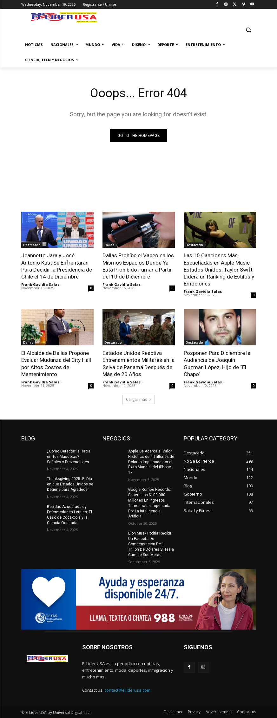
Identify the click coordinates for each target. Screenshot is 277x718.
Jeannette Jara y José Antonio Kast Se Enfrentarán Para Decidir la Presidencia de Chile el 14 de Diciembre (56, 265)
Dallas (109, 245)
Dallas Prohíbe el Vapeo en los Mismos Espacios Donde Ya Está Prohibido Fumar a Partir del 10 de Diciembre (138, 265)
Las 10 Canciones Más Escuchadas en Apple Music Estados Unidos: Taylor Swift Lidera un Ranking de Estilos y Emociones (219, 269)
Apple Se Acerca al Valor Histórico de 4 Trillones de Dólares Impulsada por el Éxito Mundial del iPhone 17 (151, 461)
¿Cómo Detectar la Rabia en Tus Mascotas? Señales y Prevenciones (68, 456)
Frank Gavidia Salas (40, 284)
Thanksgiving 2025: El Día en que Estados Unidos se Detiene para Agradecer (70, 484)
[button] (248, 29)
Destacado (32, 245)
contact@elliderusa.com (127, 689)
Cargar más (138, 399)
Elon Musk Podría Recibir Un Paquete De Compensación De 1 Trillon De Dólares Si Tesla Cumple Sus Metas (151, 543)
